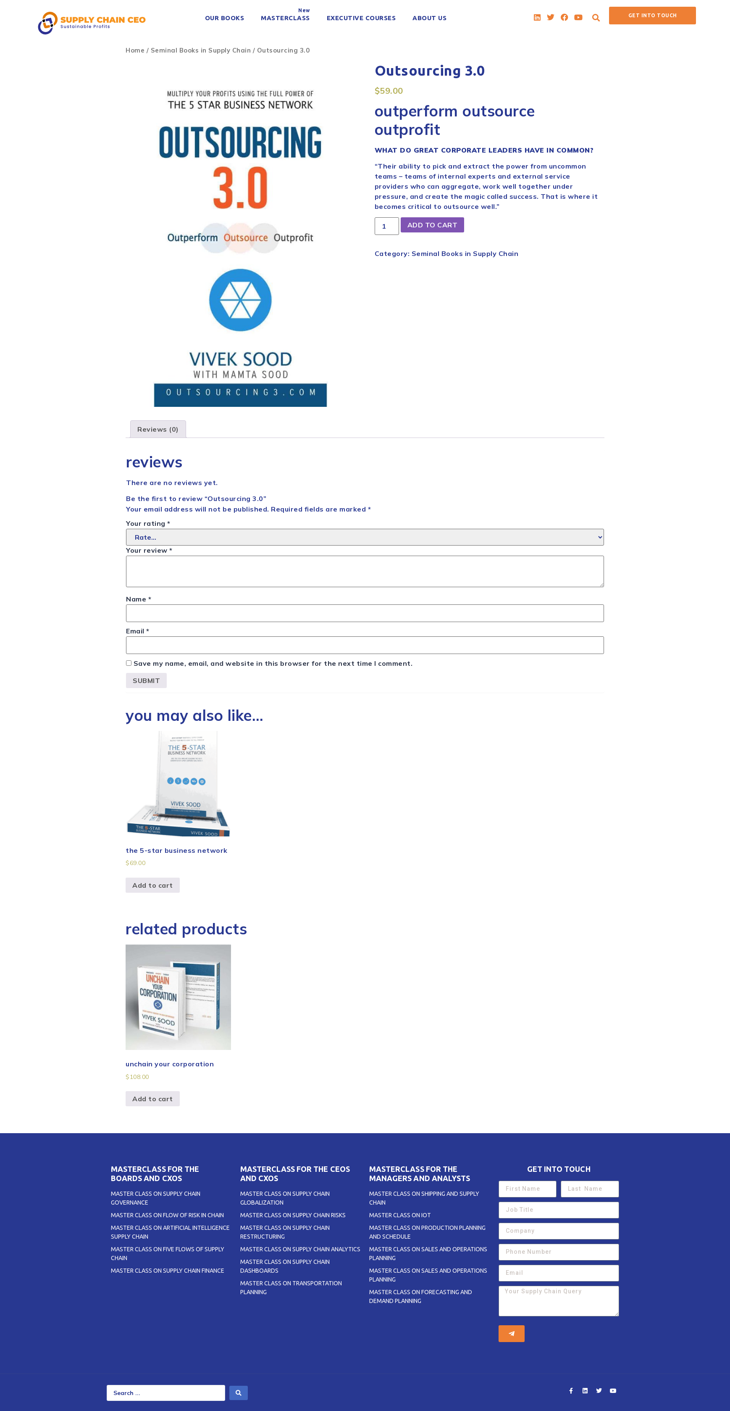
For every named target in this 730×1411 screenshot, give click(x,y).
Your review (149, 550)
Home (135, 50)
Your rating (148, 523)
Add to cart (432, 225)
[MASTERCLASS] (285, 18)
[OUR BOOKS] (225, 18)
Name (138, 599)
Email (138, 631)
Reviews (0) (158, 429)
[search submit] (238, 1393)
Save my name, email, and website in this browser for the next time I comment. (273, 663)
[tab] (158, 429)
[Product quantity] (387, 226)
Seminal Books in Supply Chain (201, 50)
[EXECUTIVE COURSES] (361, 18)
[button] (596, 17)
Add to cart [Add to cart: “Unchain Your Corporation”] (152, 1099)
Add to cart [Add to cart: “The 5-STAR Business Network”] (152, 885)
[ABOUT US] (429, 18)
